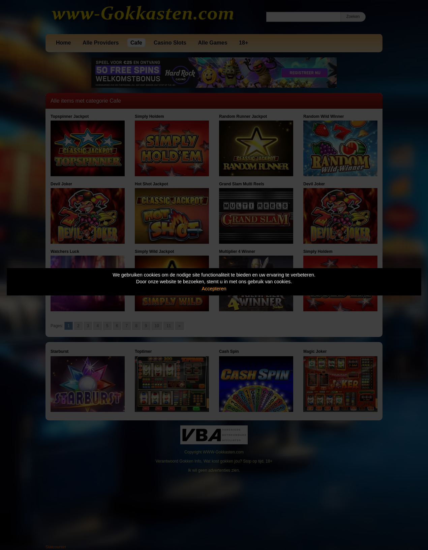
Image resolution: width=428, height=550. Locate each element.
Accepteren (214, 288)
